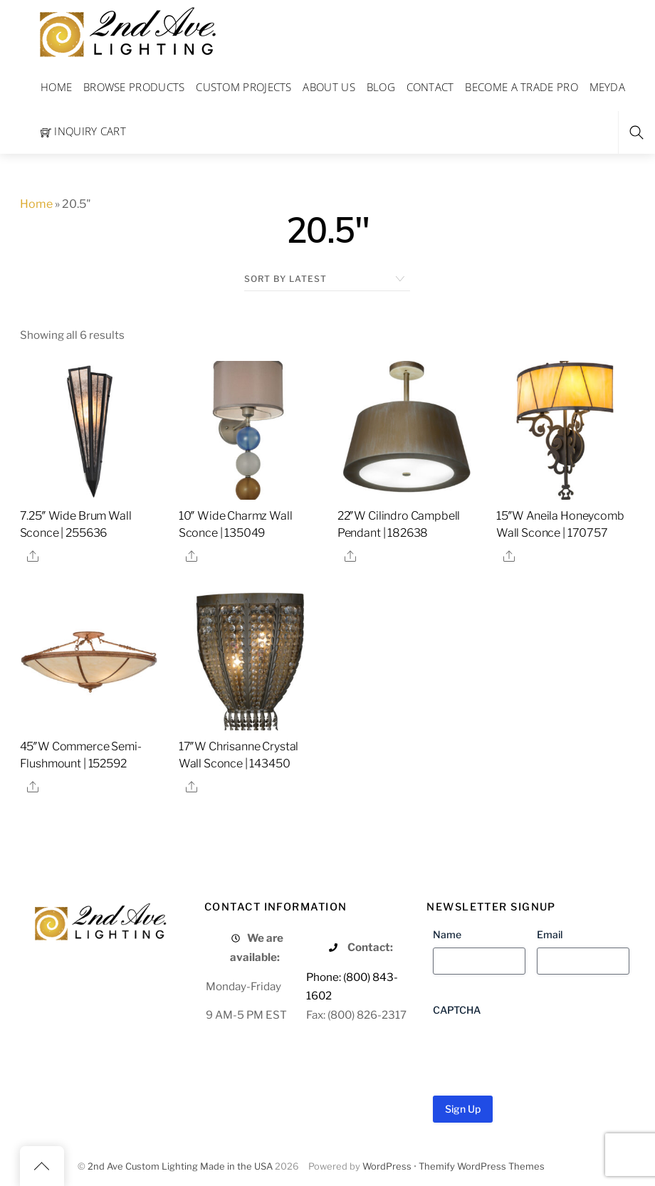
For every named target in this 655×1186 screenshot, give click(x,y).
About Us (329, 87)
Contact (430, 87)
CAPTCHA (457, 1010)
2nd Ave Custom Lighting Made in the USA (180, 1166)
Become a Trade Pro (521, 87)
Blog (381, 87)
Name (447, 934)
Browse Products (134, 87)
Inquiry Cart (83, 131)
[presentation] (541, 1051)
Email (549, 934)
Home (56, 87)
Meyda (608, 87)
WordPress (387, 1166)
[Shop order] (327, 279)
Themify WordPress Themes (482, 1166)
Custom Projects (244, 87)
